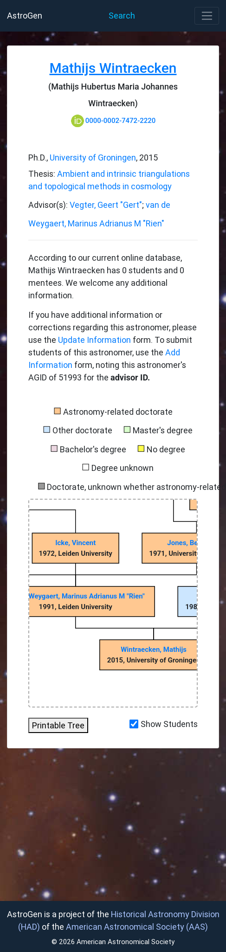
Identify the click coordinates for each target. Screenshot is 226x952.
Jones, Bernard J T (196, 543)
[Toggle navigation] (206, 16)
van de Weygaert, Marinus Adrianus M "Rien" (75, 596)
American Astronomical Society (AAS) (137, 926)
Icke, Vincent (75, 543)
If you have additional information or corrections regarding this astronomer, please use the (112, 327)
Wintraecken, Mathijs (154, 649)
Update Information (95, 339)
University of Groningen (93, 157)
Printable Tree (58, 725)
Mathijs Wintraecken (113, 68)
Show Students (169, 724)
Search (122, 15)
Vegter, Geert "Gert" (106, 204)
